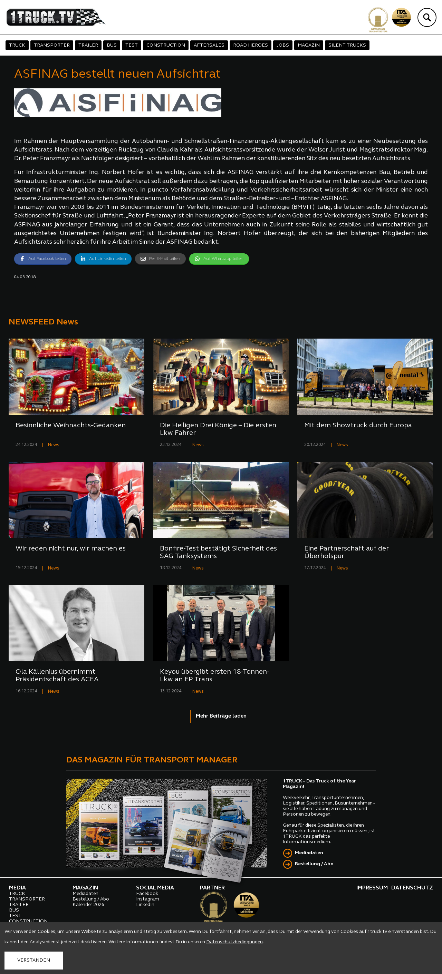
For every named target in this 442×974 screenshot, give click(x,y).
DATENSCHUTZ (412, 888)
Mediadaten (309, 853)
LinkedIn (145, 904)
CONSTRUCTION (165, 45)
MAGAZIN (309, 45)
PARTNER (212, 888)
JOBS (283, 45)
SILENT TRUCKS (347, 45)
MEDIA (17, 888)
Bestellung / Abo (314, 864)
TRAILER (88, 45)
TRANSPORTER (52, 45)
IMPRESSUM (372, 888)
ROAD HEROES (250, 45)
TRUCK (17, 45)
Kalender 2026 (88, 904)
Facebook (147, 893)
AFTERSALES (209, 45)
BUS (112, 45)
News (53, 445)
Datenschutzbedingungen (234, 942)
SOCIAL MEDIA (155, 888)
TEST (131, 45)
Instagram (147, 899)
